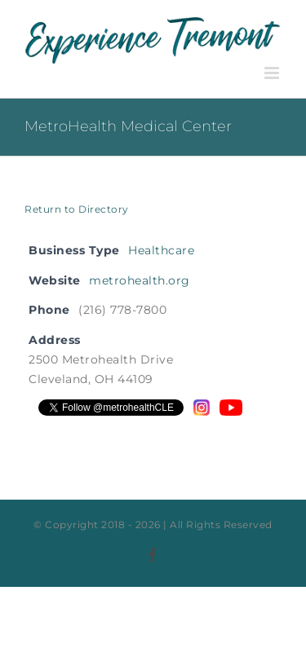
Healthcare (161, 250)
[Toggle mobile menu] (273, 73)
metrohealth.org (139, 280)
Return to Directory (76, 209)
